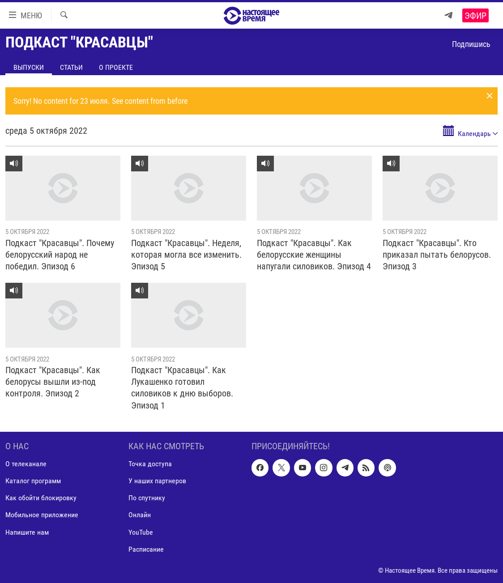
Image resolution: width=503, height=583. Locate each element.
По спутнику (146, 498)
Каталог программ (33, 481)
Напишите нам (27, 532)
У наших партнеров (157, 481)
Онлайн (139, 515)
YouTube (140, 532)
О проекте (116, 67)
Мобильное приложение (41, 515)
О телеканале (26, 464)
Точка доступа (150, 464)
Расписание (146, 549)
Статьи (71, 67)
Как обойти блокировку (41, 498)
